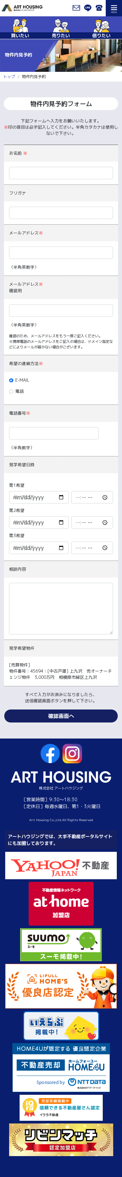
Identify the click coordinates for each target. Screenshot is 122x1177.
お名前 (18, 153)
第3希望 (16, 535)
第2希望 (16, 510)
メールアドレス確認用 (26, 287)
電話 (19, 391)
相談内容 (17, 569)
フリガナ (17, 193)
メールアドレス (26, 233)
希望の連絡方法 (26, 363)
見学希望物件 (21, 648)
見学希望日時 (21, 465)
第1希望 (16, 485)
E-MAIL (22, 380)
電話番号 (19, 413)
